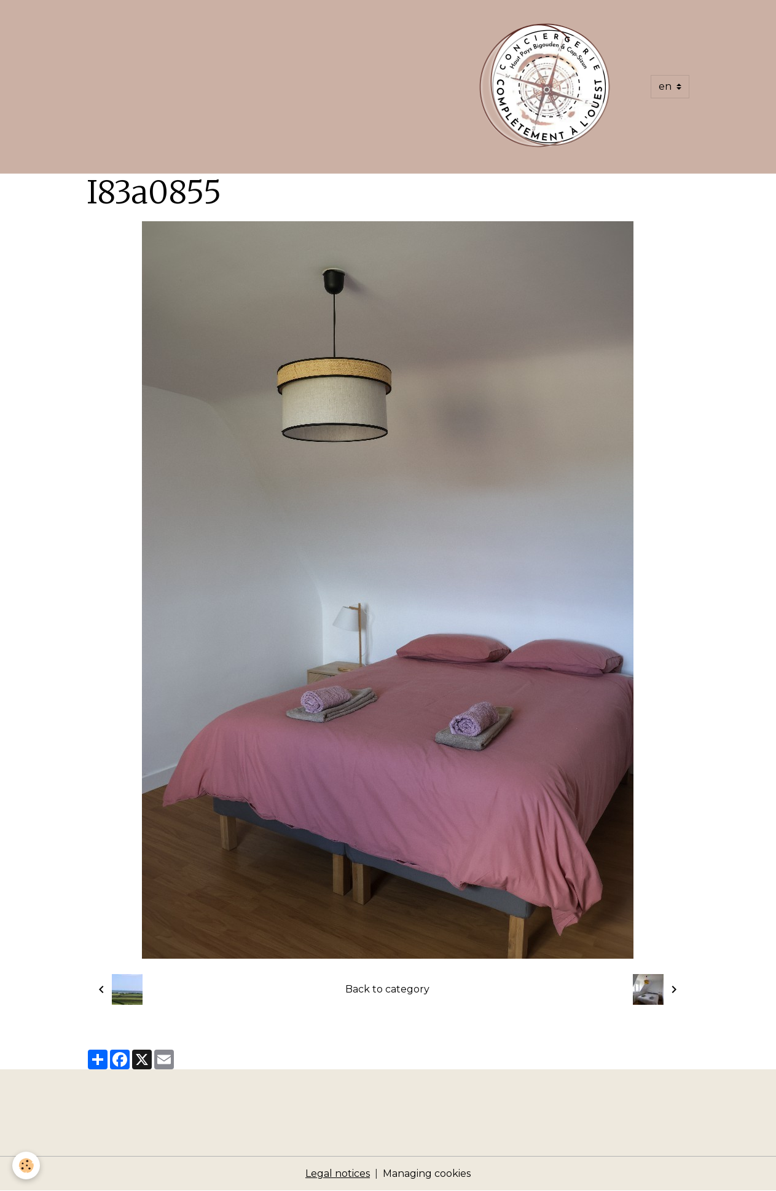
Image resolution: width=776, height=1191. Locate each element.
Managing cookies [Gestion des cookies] (427, 1173)
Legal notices (337, 1173)
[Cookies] (26, 1165)
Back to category (387, 989)
